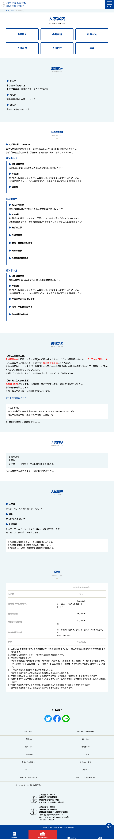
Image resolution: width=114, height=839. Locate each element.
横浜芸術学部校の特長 (85, 731)
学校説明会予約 (43, 838)
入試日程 (57, 48)
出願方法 (92, 34)
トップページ (28, 731)
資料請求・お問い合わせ (29, 778)
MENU (109, 5)
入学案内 (85, 755)
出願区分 (22, 34)
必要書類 (57, 34)
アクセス (85, 770)
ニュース (28, 770)
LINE (66, 718)
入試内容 (22, 48)
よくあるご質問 (85, 762)
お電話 (100, 838)
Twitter (48, 718)
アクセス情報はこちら (16, 398)
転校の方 (85, 739)
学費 (92, 48)
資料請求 (14, 838)
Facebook (57, 718)
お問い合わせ (71, 838)
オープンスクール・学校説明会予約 (28, 785)
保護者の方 (85, 747)
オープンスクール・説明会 (85, 778)
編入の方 (28, 747)
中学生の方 (28, 739)
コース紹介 (28, 755)
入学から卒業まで (28, 762)
